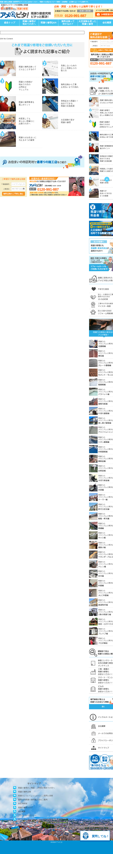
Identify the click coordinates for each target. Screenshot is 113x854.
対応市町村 (22, 803)
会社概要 (21, 811)
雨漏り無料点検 (24, 792)
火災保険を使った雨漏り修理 (87, 22)
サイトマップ (23, 819)
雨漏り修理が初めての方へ (29, 22)
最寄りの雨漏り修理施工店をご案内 (32, 800)
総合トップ (9, 22)
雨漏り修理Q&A (48, 22)
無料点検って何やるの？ (68, 22)
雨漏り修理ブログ (25, 807)
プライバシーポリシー (27, 815)
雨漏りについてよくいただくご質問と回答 (35, 796)
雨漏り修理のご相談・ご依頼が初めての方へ (36, 788)
